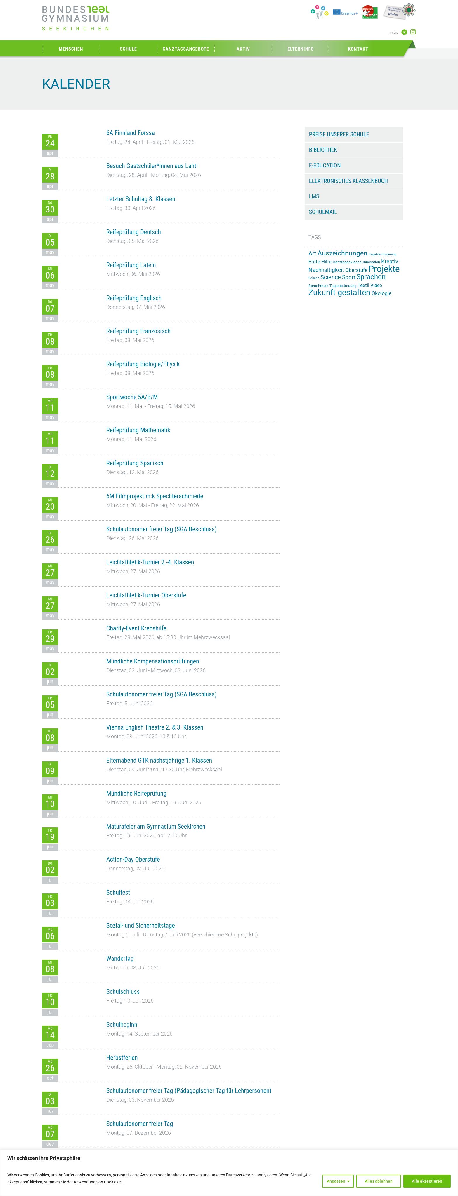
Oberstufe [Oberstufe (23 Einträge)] (356, 270)
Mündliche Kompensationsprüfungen (152, 661)
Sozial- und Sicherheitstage (140, 925)
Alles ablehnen (379, 1181)
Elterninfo (300, 49)
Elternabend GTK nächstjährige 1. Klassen (159, 760)
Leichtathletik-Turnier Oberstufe (146, 595)
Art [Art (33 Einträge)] (312, 253)
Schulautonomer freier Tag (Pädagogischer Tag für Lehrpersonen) (189, 1090)
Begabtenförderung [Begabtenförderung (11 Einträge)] (382, 254)
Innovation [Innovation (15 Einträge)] (371, 262)
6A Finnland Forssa (130, 132)
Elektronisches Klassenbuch (348, 180)
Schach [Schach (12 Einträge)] (313, 278)
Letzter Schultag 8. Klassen (140, 199)
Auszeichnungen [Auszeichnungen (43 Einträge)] (342, 253)
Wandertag (120, 958)
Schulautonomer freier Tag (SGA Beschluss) (161, 529)
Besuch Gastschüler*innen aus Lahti (152, 166)
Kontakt (358, 49)
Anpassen (336, 1181)
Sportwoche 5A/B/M (132, 397)
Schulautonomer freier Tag (139, 1123)
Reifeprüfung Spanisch (134, 463)
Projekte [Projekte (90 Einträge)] (384, 269)
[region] (229, 1173)
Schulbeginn (121, 1024)
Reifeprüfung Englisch (134, 298)
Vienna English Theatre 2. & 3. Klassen (154, 727)
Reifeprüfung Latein (131, 265)
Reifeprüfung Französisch (138, 331)
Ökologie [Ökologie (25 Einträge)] (382, 293)
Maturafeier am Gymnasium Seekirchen (155, 826)
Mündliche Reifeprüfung (136, 793)
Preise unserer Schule (339, 134)
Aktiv (243, 49)
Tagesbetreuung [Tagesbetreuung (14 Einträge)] (342, 286)
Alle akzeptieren (427, 1181)
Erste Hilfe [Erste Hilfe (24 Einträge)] (320, 262)
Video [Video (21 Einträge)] (376, 285)
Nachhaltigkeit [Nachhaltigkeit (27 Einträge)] (326, 270)
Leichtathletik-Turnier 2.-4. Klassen (150, 562)
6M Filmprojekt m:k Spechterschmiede (154, 496)
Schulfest (118, 892)
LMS (314, 196)
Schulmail (323, 211)
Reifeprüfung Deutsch (133, 232)
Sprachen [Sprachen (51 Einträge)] (371, 277)
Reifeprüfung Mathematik (138, 430)
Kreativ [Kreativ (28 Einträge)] (389, 261)
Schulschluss (123, 991)
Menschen (71, 49)
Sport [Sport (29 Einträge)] (348, 277)
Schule (128, 49)
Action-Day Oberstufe (133, 859)
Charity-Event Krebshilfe (136, 628)
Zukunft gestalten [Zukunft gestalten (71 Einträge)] (339, 292)
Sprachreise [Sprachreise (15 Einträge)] (318, 286)
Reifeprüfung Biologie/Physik (143, 364)
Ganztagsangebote (185, 49)
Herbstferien (122, 1057)
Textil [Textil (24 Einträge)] (363, 285)
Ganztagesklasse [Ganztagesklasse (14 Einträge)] (347, 262)
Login (393, 33)
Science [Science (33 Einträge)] (330, 277)
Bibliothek (323, 149)
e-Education (325, 165)
